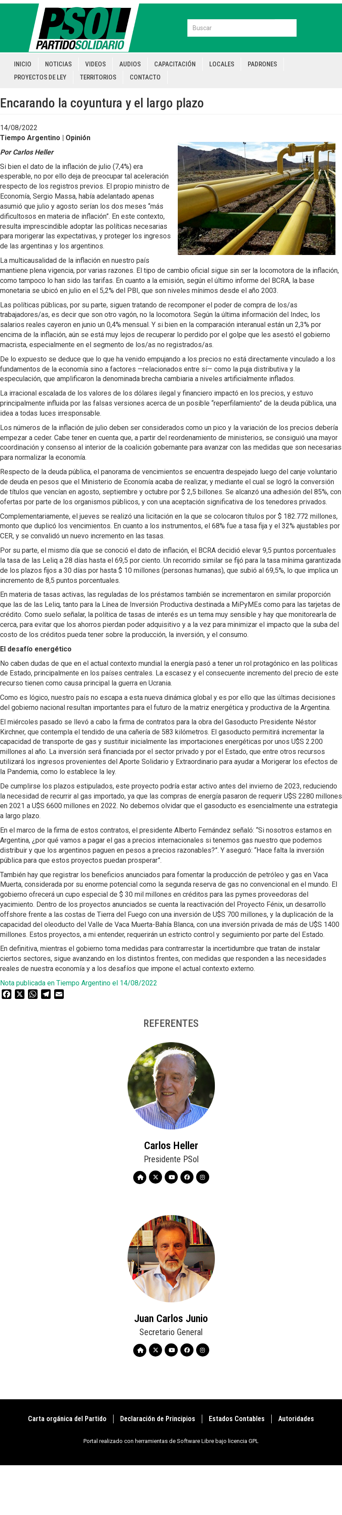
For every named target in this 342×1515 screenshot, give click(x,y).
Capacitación (175, 64)
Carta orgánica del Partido (67, 1419)
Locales (221, 64)
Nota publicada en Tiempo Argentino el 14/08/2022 (78, 983)
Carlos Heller (171, 1146)
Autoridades (296, 1419)
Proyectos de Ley (40, 77)
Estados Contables (237, 1419)
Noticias (58, 64)
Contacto (145, 77)
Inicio (22, 64)
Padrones (262, 64)
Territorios (98, 77)
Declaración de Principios (157, 1419)
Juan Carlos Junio (171, 1318)
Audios (130, 64)
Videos (95, 64)
